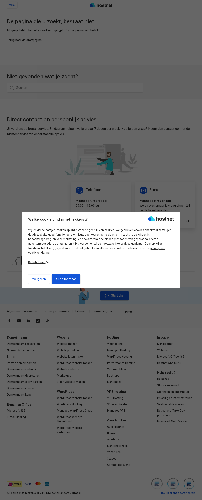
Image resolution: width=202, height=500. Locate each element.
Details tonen (36, 262)
